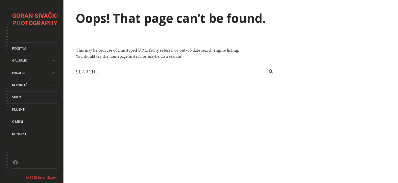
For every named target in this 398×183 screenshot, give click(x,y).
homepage (118, 56)
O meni (17, 122)
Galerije (19, 61)
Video (16, 97)
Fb (15, 162)
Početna (19, 48)
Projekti (19, 73)
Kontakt (19, 134)
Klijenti (18, 109)
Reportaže (20, 85)
